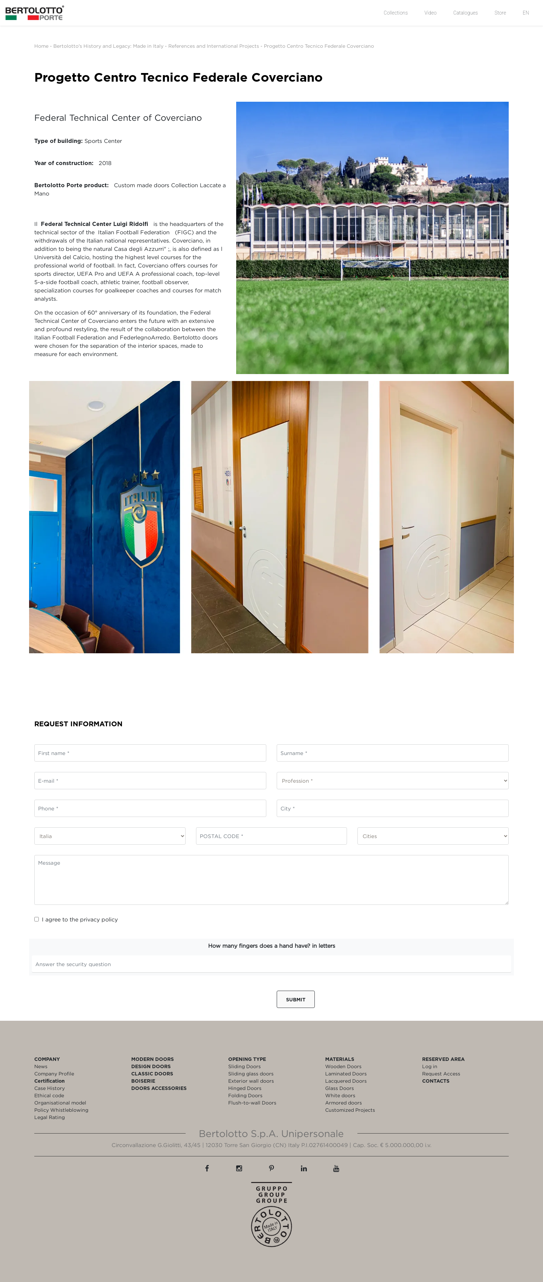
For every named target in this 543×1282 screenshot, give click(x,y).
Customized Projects (350, 1109)
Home (41, 45)
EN (526, 13)
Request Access (441, 1073)
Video (431, 13)
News (40, 1066)
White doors (340, 1095)
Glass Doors (339, 1088)
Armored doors (343, 1102)
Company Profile (54, 1073)
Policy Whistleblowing (61, 1109)
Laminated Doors (346, 1073)
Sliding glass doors (251, 1073)
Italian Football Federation (134, 232)
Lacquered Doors (346, 1080)
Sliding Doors (244, 1066)
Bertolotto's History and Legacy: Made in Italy (108, 45)
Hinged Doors (244, 1088)
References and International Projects (213, 45)
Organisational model (60, 1102)
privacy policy (99, 919)
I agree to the (76, 919)
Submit (295, 999)
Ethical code (49, 1095)
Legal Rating (49, 1117)
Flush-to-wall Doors (252, 1102)
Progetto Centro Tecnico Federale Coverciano (319, 45)
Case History (49, 1088)
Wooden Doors (343, 1066)
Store (500, 13)
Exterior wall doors (251, 1080)
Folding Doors (245, 1095)
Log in (429, 1066)
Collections (396, 13)
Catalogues (465, 13)
